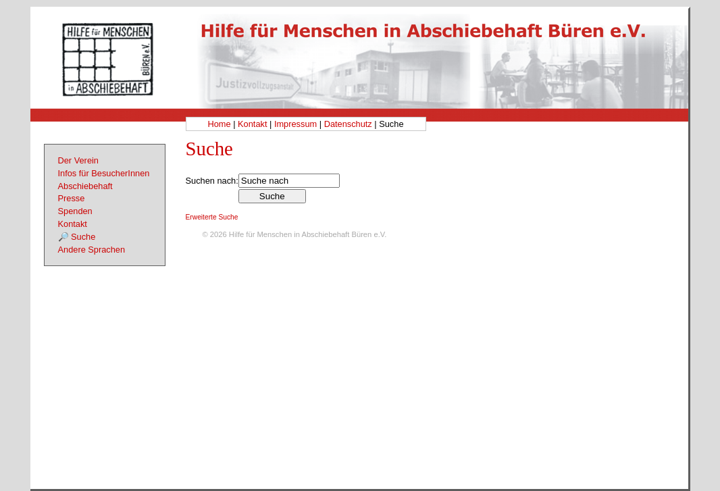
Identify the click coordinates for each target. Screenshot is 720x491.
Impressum (295, 124)
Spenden (75, 211)
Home (218, 124)
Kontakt (252, 124)
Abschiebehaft (85, 186)
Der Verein (78, 160)
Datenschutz (348, 124)
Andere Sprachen (92, 249)
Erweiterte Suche (212, 217)
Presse (71, 198)
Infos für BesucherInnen (104, 173)
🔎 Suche (77, 237)
